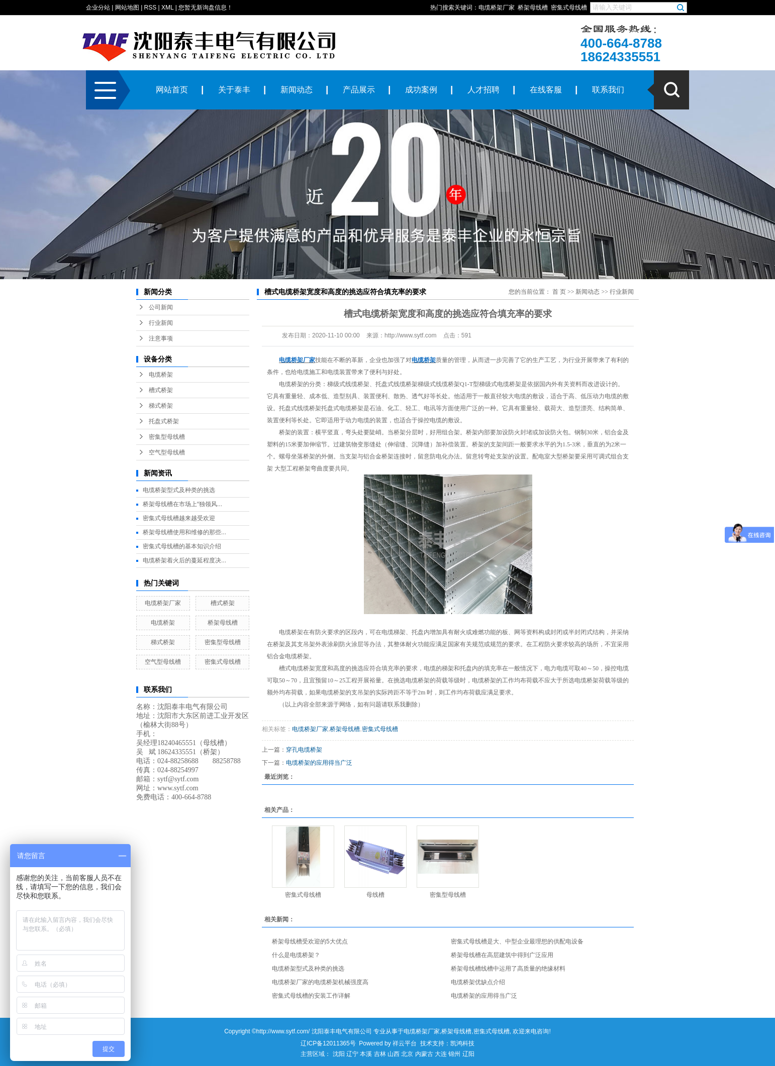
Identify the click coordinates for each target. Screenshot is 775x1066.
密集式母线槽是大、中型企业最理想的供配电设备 (517, 941)
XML (167, 7)
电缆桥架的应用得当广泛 (319, 762)
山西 (394, 1053)
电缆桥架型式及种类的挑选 (179, 490)
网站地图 (127, 7)
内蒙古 (424, 1053)
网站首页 (172, 89)
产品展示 (359, 89)
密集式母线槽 (569, 7)
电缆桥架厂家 (496, 7)
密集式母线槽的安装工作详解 (311, 995)
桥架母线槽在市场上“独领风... (182, 504)
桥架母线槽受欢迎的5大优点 (310, 941)
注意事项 (161, 338)
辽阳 (468, 1053)
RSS (150, 7)
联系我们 (608, 89)
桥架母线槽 (533, 7)
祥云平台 (405, 1043)
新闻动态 (296, 89)
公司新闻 (161, 307)
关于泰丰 (234, 89)
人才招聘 (483, 89)
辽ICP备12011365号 (328, 1043)
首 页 (559, 291)
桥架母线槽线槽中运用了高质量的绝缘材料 (508, 968)
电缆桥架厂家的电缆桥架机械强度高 (320, 982)
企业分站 (98, 7)
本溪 (366, 1053)
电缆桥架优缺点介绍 (478, 982)
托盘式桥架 (164, 421)
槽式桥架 (161, 390)
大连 (441, 1053)
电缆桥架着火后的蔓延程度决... (184, 560)
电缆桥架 (161, 374)
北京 (407, 1053)
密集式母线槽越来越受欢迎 (179, 518)
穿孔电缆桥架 (304, 749)
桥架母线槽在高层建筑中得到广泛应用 (502, 955)
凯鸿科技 (462, 1043)
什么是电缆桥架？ (296, 955)
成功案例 (421, 89)
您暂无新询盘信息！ (205, 7)
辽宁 (352, 1053)
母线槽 (375, 894)
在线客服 (546, 89)
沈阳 (339, 1053)
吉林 (380, 1053)
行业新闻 (161, 322)
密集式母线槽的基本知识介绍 (182, 546)
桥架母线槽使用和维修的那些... (184, 532)
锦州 (454, 1053)
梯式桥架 (161, 405)
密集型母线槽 (167, 436)
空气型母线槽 (167, 452)
